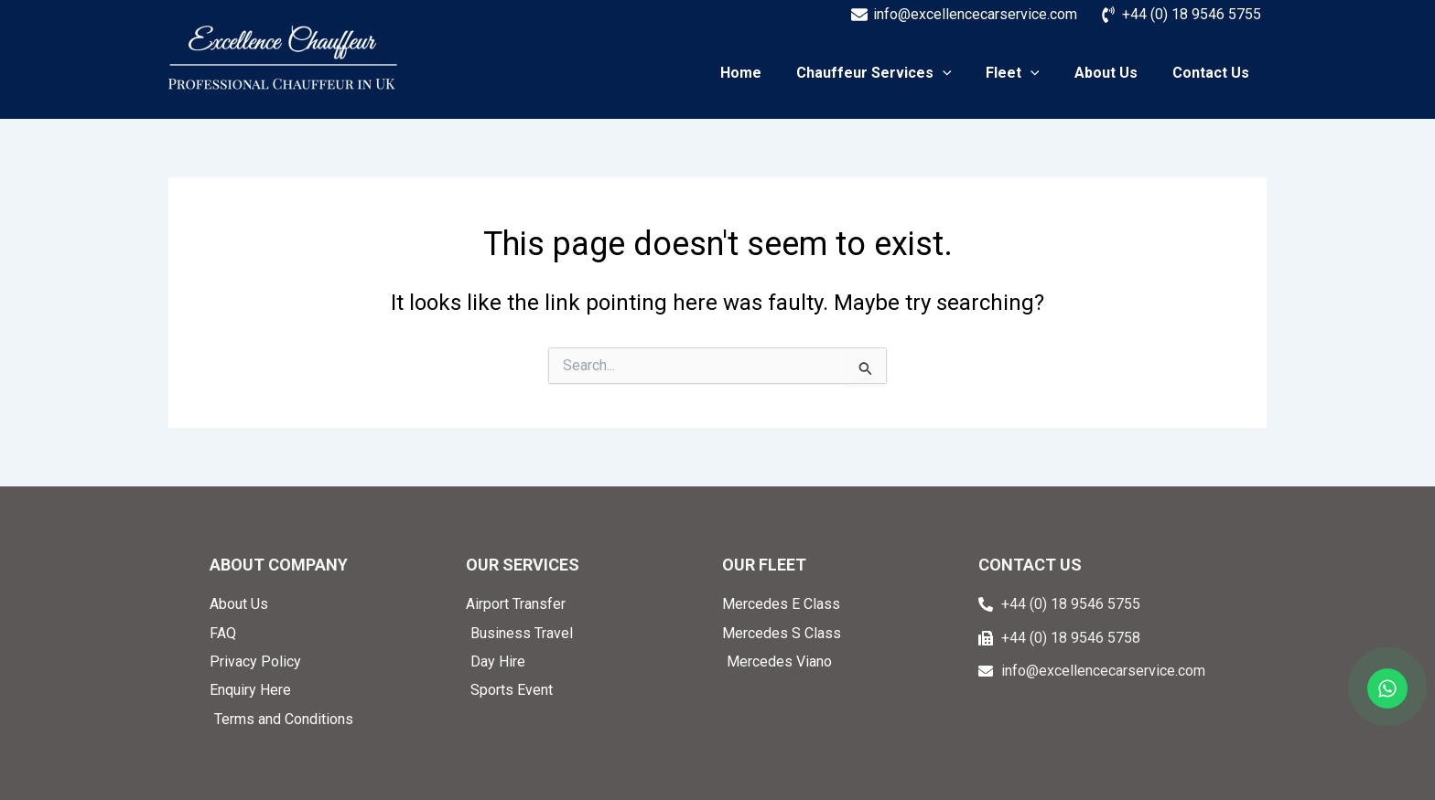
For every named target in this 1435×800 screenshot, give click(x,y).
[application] (962, 73)
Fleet (1026, 73)
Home (765, 73)
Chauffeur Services (893, 73)
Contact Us (1213, 73)
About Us (1114, 73)
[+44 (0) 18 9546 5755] (1180, 14)
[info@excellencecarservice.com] (964, 14)
